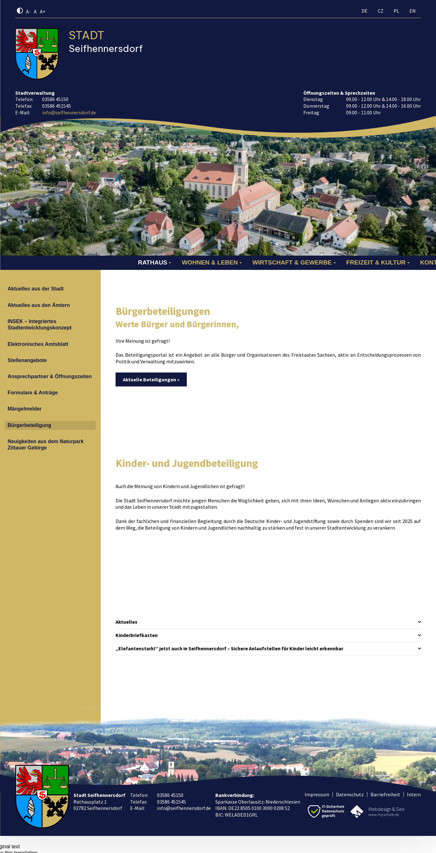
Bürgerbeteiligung (29, 425)
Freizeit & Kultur (376, 262)
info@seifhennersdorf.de (69, 112)
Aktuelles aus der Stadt (36, 288)
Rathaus (152, 262)
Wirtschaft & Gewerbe (292, 262)
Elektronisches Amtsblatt (38, 344)
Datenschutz (350, 794)
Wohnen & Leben (210, 262)
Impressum (317, 794)
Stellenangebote (27, 360)
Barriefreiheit (385, 794)
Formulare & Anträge (33, 392)
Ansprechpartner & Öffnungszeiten (50, 376)
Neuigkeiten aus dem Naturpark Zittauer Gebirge (46, 445)
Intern (414, 794)
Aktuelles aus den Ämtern (39, 305)
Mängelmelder (25, 408)
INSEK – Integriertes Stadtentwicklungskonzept (40, 325)
